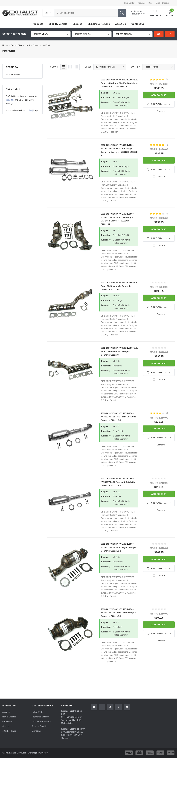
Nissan (36, 45)
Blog (150, 3)
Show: (88, 67)
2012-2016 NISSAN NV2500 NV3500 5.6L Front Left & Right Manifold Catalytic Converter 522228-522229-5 (119, 83)
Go (159, 34)
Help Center (129, 3)
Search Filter (16, 45)
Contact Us (36, 766)
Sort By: (135, 67)
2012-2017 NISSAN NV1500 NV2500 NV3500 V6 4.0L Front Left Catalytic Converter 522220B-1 (118, 612)
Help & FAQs (37, 747)
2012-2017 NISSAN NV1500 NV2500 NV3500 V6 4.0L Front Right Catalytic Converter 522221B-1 (119, 547)
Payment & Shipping (40, 752)
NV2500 (46, 45)
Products (37, 24)
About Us (141, 3)
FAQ (31, 110)
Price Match (7, 757)
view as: (54, 67)
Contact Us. (164, 721)
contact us (10, 100)
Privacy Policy (42, 788)
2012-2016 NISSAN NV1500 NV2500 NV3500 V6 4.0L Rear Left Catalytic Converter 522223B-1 (118, 482)
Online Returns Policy (41, 757)
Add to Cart (159, 95)
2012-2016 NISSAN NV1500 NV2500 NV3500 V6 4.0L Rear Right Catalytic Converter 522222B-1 (118, 416)
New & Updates (9, 752)
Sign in (140, 14)
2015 (27, 45)
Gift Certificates (162, 3)
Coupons (6, 761)
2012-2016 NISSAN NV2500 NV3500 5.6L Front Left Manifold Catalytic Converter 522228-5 (119, 351)
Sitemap (31, 788)
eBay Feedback (9, 766)
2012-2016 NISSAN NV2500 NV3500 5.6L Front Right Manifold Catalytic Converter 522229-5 (119, 286)
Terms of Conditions (40, 761)
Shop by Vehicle (58, 24)
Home (5, 45)
